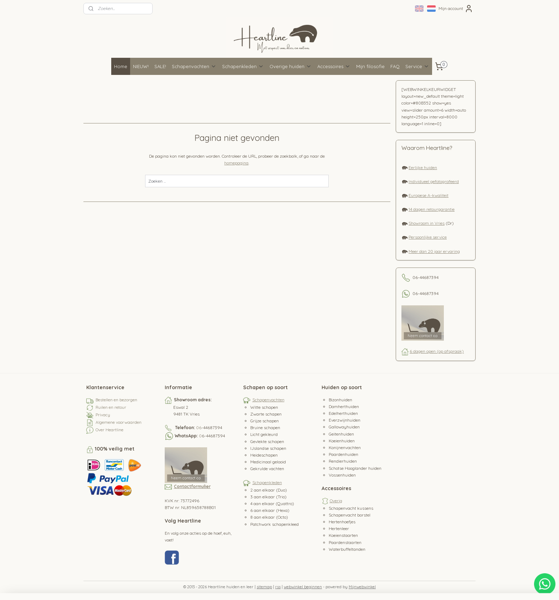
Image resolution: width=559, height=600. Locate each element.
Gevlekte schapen (267, 441)
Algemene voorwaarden (119, 422)
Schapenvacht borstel (349, 515)
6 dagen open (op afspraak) (437, 351)
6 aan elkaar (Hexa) (269, 510)
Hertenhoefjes (342, 521)
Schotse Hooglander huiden (355, 468)
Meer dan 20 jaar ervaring (434, 251)
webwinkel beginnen (303, 586)
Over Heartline (109, 429)
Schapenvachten (194, 66)
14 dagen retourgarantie (432, 209)
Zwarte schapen (266, 414)
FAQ (395, 66)
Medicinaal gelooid (268, 461)
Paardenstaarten (345, 542)
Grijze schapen (264, 420)
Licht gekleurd (264, 434)
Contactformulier (192, 486)
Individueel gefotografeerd (434, 181)
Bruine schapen (265, 427)
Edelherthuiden (343, 413)
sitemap (264, 586)
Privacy (103, 414)
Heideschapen (264, 455)
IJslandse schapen (268, 448)
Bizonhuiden (340, 399)
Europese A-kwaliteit (428, 195)
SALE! (160, 66)
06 (198, 427)
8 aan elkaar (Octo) (269, 517)
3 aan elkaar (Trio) (268, 496)
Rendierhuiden (343, 461)
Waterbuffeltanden (347, 549)
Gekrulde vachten (267, 468)
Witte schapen (264, 407)
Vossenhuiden (342, 475)
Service (417, 66)
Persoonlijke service (428, 237)
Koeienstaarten (343, 535)
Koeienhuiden (342, 440)
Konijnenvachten (345, 447)
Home (120, 66)
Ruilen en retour (111, 407)
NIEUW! (141, 66)
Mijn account (456, 8)
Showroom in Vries (427, 223)
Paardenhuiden (343, 454)
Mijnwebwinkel (362, 586)
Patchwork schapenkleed (274, 524)
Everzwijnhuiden (344, 420)
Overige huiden (291, 66)
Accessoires (333, 66)
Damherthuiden (344, 406)
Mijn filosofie (370, 66)
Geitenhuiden (341, 434)
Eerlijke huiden (423, 167)
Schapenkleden (243, 66)
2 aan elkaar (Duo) (268, 490)
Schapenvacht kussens (351, 508)
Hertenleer (339, 528)
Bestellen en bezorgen (116, 399)
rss (278, 586)
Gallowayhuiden (344, 426)
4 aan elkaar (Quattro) (272, 503)
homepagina (237, 163)
